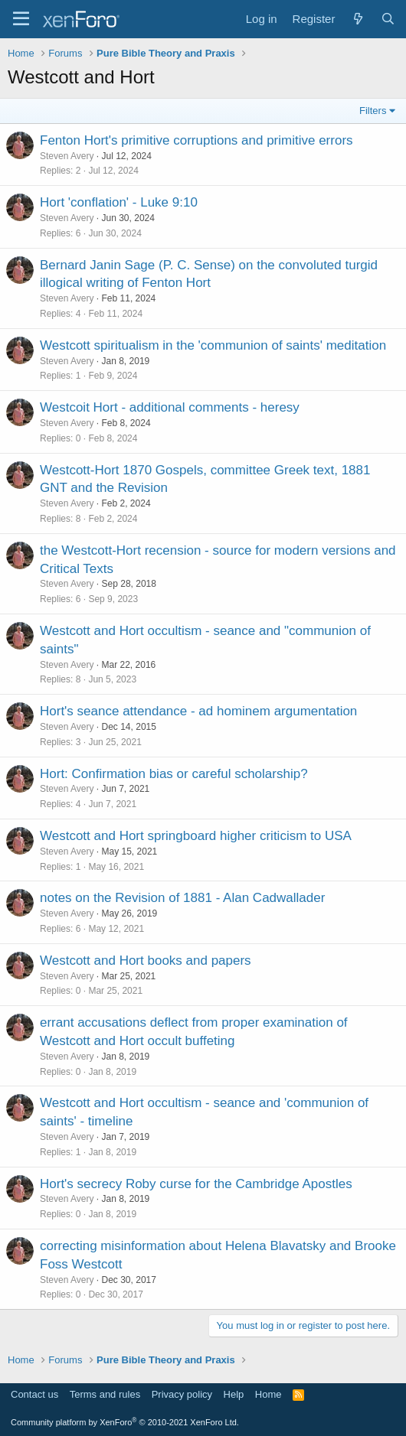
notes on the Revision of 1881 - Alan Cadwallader (182, 898)
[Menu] (21, 19)
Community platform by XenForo (125, 1422)
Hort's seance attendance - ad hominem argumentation (198, 711)
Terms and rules (105, 1394)
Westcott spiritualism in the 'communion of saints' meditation (213, 345)
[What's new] (357, 19)
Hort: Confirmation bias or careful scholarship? (174, 774)
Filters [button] (372, 110)
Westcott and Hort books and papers (145, 960)
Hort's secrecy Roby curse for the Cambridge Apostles (196, 1184)
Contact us (34, 1394)
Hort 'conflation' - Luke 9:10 (119, 202)
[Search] (388, 19)
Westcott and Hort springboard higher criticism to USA (196, 836)
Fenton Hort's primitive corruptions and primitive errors (196, 140)
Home (268, 1394)
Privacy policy (182, 1394)
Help (234, 1394)
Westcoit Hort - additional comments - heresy (170, 407)
